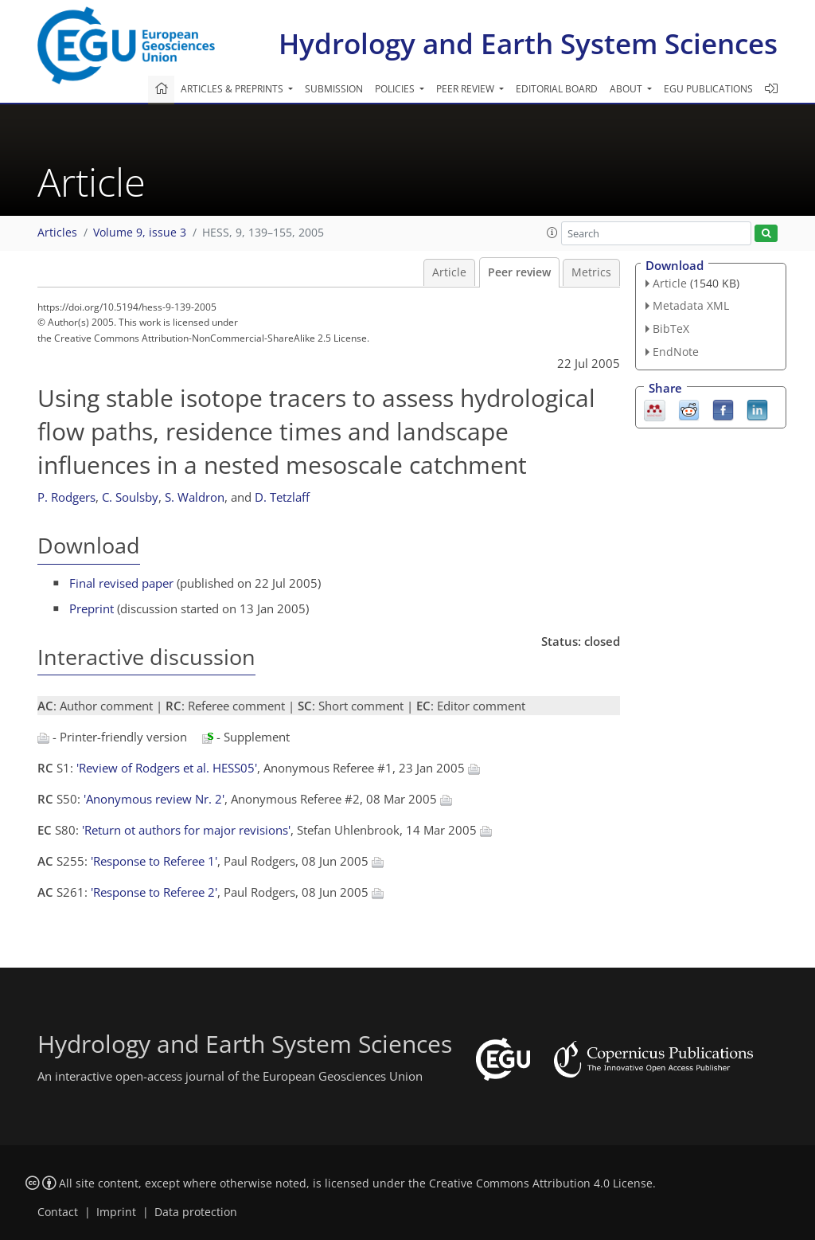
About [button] (627, 89)
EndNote (676, 351)
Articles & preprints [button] (233, 89)
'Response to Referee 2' (154, 892)
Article (449, 272)
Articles (57, 232)
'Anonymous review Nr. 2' (154, 799)
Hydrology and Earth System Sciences (528, 43)
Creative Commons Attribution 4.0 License (541, 1183)
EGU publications (708, 89)
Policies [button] (396, 89)
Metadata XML (691, 305)
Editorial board (557, 89)
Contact (57, 1212)
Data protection (195, 1212)
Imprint (116, 1212)
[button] (552, 232)
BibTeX (671, 328)
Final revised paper (121, 583)
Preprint (91, 608)
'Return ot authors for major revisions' (186, 830)
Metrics (591, 272)
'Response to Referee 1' (154, 861)
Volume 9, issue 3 (139, 232)
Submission (334, 89)
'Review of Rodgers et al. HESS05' (166, 768)
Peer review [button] (466, 89)
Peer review (519, 272)
